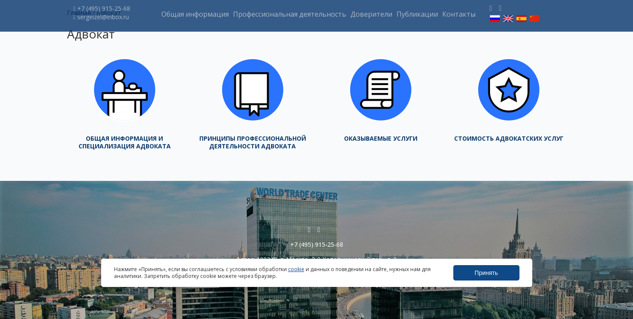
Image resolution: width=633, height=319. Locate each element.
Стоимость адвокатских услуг (508, 138)
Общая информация (195, 14)
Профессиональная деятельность (289, 14)
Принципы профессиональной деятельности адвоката (252, 142)
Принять (486, 272)
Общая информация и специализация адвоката (125, 142)
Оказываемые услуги (380, 138)
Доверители (371, 14)
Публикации (417, 14)
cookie (296, 269)
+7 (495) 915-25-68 (101, 8)
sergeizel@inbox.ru (101, 17)
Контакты (458, 14)
